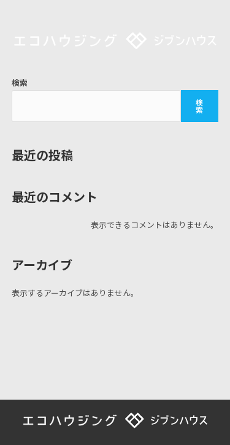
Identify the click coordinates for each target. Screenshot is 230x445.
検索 (20, 82)
